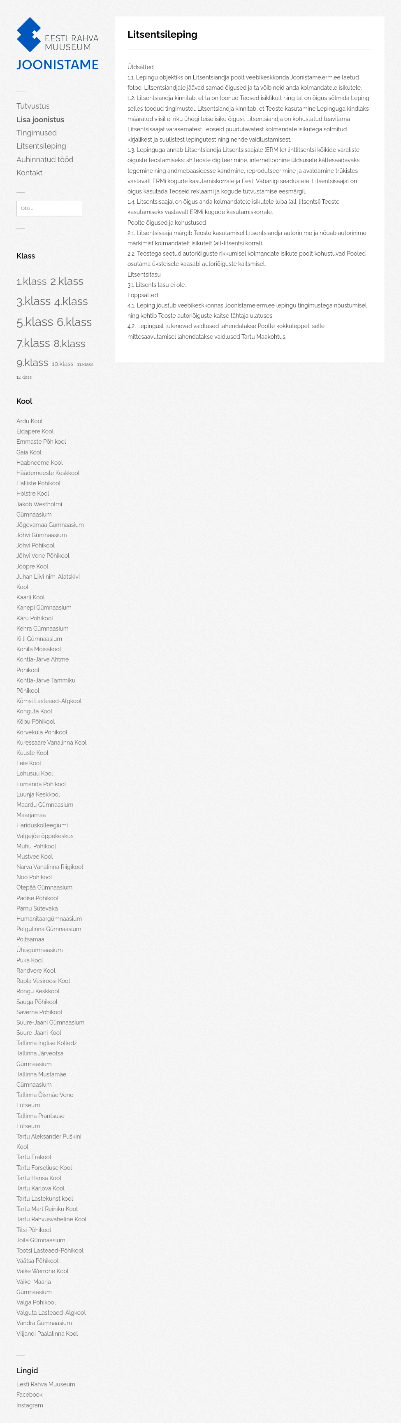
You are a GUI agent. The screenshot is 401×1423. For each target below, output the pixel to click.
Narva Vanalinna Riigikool (49, 867)
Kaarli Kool (30, 597)
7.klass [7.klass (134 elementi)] (33, 342)
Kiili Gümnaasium (39, 639)
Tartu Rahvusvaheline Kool (51, 1219)
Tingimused (36, 132)
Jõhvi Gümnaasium (41, 535)
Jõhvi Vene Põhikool (43, 555)
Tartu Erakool (33, 1157)
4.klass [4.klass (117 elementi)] (71, 301)
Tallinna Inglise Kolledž (46, 1043)
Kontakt (29, 172)
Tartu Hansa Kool (38, 1178)
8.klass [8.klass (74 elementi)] (69, 343)
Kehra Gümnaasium (42, 628)
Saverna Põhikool (39, 1012)
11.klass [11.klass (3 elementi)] (85, 364)
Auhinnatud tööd (45, 159)
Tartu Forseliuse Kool (44, 1167)
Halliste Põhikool (38, 483)
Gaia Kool (29, 452)
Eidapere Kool (34, 431)
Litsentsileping (41, 146)
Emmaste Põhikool (41, 441)
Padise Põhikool (37, 898)
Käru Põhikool (34, 618)
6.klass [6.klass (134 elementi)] (74, 321)
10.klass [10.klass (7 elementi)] (63, 363)
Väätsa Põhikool (37, 1261)
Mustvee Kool (34, 856)
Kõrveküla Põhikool (41, 732)
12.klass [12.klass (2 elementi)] (24, 377)
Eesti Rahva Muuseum (45, 1384)
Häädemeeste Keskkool (47, 473)
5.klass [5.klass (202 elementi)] (34, 321)
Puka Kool (29, 960)
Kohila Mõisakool (38, 649)
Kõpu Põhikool (35, 721)
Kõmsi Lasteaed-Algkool (48, 701)
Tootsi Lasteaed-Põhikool (49, 1250)
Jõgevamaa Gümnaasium (50, 525)
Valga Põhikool (36, 1302)
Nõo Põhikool (34, 877)
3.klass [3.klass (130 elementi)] (33, 300)
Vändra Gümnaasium (44, 1323)
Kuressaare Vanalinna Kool (51, 742)
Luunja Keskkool (38, 794)
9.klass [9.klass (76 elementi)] (32, 362)
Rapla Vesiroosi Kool (43, 981)
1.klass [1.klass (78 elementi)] (31, 281)
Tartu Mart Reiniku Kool (47, 1209)
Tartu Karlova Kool (40, 1188)
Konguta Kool (34, 711)
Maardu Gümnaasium (44, 804)
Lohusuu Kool (34, 773)
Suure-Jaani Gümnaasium (50, 1022)
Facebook (29, 1394)
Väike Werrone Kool (42, 1271)
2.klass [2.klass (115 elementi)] (66, 281)
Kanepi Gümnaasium (44, 607)
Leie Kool (28, 763)
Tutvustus (33, 106)
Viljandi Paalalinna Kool (47, 1333)
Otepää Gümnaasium (44, 887)
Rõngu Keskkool (37, 991)
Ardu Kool (29, 421)
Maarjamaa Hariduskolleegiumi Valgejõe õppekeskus (45, 825)
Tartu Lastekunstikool (44, 1198)
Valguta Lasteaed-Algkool (51, 1312)
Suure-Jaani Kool (38, 1032)
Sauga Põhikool (37, 1002)
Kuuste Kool (32, 753)
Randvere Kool (35, 970)
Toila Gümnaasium (40, 1240)
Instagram (29, 1405)
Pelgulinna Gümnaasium (48, 929)
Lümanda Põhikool (41, 784)
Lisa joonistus (40, 119)
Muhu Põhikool (36, 846)
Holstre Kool (32, 493)
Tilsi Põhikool (33, 1230)
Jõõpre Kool (32, 566)
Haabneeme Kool (39, 462)
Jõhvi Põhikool (35, 545)
